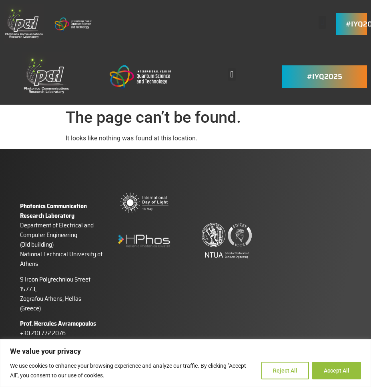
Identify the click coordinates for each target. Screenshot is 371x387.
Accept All (336, 370)
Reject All (285, 370)
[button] (322, 22)
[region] (185, 363)
